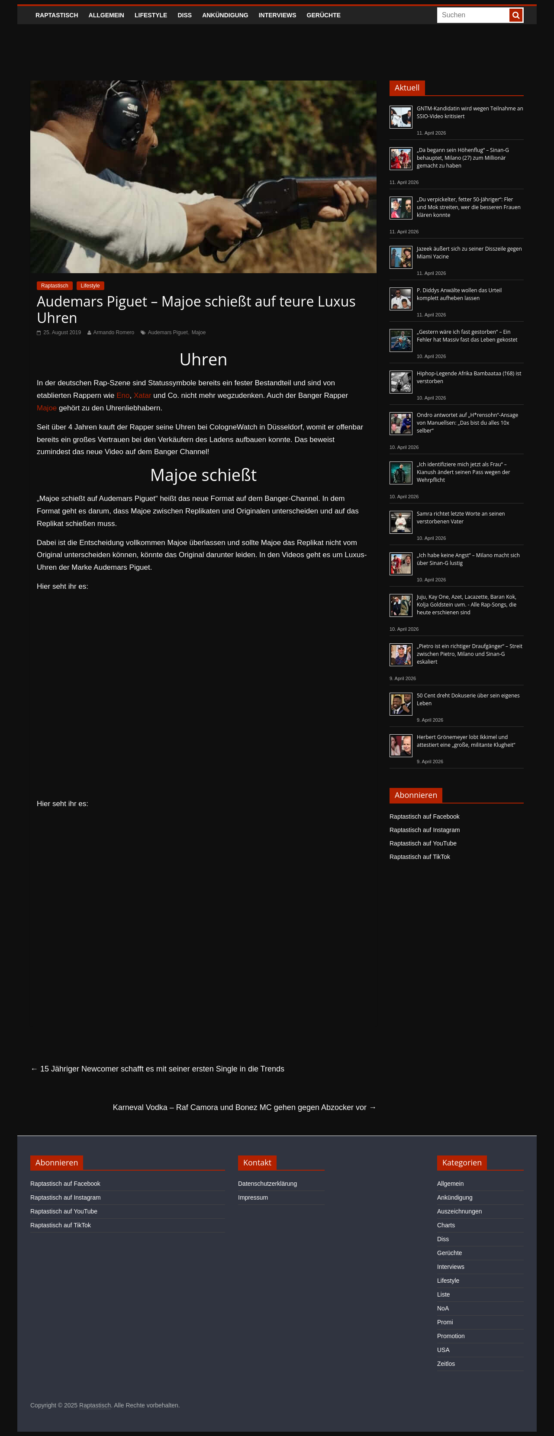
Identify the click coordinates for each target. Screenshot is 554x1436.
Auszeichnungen (459, 1211)
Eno (122, 395)
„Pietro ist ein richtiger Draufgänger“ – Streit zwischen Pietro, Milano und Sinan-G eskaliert (469, 653)
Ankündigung (225, 15)
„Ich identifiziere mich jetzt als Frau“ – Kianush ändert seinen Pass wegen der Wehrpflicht (463, 472)
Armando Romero (114, 332)
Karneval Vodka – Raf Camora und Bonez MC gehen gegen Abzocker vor (245, 1107)
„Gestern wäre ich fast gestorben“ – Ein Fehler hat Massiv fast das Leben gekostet (467, 335)
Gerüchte (324, 15)
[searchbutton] (515, 15)
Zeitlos (446, 1363)
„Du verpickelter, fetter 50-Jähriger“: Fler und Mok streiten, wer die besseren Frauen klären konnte (469, 207)
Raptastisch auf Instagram (425, 829)
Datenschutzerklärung (267, 1183)
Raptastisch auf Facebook (425, 816)
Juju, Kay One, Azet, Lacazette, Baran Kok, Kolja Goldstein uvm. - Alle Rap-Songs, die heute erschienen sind (466, 604)
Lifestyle (151, 15)
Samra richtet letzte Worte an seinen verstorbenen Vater (461, 517)
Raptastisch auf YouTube (423, 843)
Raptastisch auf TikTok (420, 856)
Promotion (451, 1336)
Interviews (277, 15)
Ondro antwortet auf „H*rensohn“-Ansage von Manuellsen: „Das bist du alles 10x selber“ (467, 422)
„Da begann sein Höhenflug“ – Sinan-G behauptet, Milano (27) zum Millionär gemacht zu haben (463, 157)
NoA (443, 1308)
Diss (184, 15)
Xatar (142, 395)
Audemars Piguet (168, 332)
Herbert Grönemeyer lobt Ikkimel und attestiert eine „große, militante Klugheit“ (466, 741)
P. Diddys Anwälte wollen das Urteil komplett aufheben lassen (459, 294)
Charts (446, 1225)
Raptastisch (56, 15)
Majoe (199, 332)
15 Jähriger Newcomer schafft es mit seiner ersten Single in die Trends (157, 1069)
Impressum (253, 1197)
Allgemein (106, 15)
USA (443, 1349)
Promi (445, 1322)
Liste (443, 1294)
